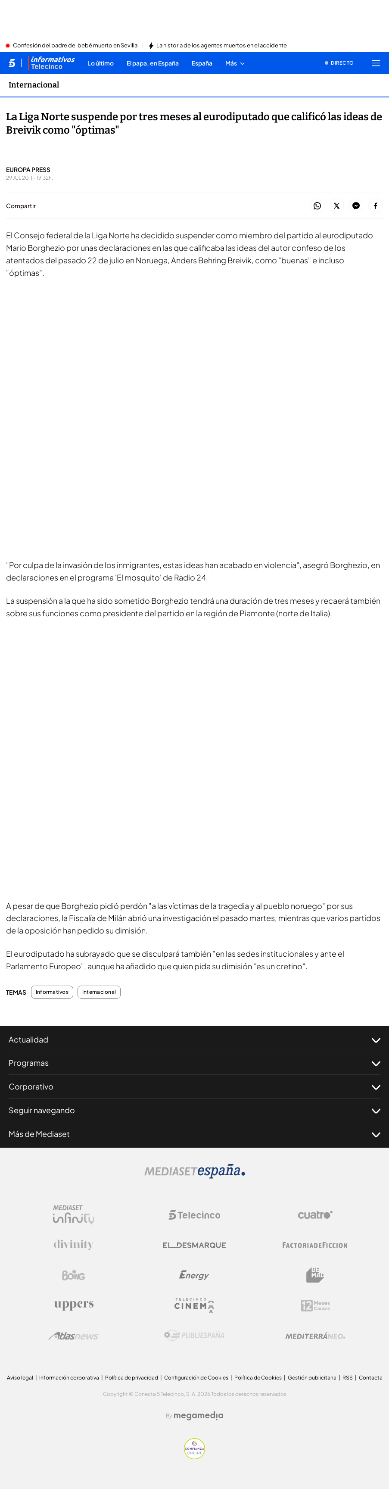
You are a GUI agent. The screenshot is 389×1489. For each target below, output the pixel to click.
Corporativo (194, 1086)
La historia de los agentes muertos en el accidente (221, 45)
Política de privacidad (131, 1377)
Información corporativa (69, 1377)
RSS (347, 1377)
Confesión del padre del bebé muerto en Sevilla (75, 45)
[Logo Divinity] (73, 1245)
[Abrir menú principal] (376, 63)
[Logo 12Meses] (315, 1305)
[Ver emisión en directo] (339, 63)
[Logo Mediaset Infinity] (73, 1215)
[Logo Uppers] (74, 1305)
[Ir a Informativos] (51, 63)
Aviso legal (20, 1377)
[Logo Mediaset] (194, 1176)
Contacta (371, 1377)
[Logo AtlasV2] (73, 1336)
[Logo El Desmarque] (194, 1245)
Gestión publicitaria (312, 1377)
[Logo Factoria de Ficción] (315, 1245)
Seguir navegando (194, 1110)
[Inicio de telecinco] (12, 63)
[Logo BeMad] (315, 1275)
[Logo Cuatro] (315, 1215)
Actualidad (194, 1039)
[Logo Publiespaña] (194, 1335)
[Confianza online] (194, 1456)
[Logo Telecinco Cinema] (194, 1306)
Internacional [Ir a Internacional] (34, 85)
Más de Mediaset (194, 1134)
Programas (194, 1063)
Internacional (99, 992)
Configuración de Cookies (196, 1377)
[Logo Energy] (194, 1275)
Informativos (52, 992)
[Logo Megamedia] (198, 1415)
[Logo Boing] (73, 1275)
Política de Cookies (258, 1377)
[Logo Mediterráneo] (315, 1335)
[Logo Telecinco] (194, 1215)
